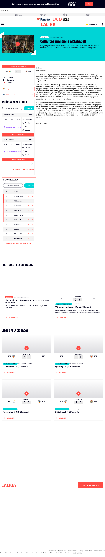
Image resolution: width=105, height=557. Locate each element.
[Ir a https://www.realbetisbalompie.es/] (73, 10)
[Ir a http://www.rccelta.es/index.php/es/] (59, 10)
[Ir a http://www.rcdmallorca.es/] (69, 10)
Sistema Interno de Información (9, 553)
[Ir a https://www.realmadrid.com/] (78, 10)
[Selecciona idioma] (92, 24)
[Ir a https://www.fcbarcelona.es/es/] (35, 10)
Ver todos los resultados (22, 169)
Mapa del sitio (62, 550)
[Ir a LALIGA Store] (52, 19)
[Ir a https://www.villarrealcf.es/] (102, 10)
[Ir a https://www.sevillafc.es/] (93, 10)
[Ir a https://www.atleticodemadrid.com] (16, 10)
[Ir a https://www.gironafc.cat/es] (45, 10)
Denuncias (52, 550)
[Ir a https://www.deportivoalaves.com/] (25, 10)
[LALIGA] (48, 24)
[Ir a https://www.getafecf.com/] (40, 10)
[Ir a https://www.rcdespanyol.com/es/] (64, 10)
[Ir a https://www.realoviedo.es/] (83, 10)
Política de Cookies (64, 553)
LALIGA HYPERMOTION (34, 108)
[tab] (12, 108)
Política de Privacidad (50, 553)
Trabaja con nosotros (85, 550)
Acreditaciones (72, 550)
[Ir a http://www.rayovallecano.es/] (54, 10)
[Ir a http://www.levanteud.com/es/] (49, 10)
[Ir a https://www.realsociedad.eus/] (88, 10)
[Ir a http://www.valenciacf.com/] (97, 10)
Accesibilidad (25, 553)
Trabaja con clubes (99, 550)
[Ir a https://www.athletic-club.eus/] (11, 10)
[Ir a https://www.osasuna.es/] (21, 10)
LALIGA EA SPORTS (12, 108)
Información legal (36, 553)
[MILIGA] (102, 24)
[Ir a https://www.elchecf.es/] (30, 10)
